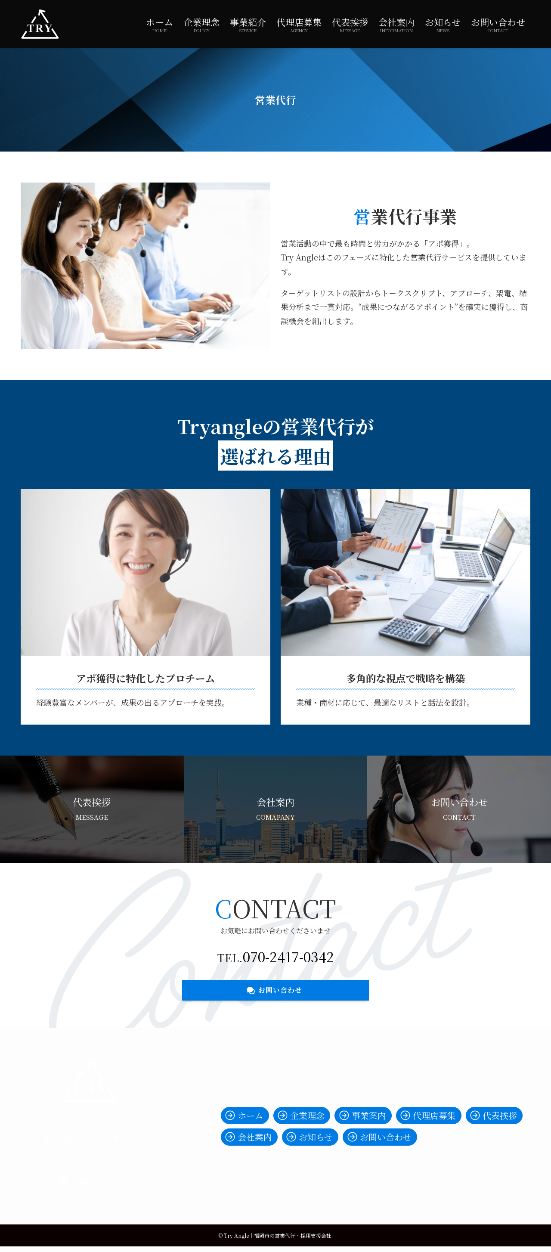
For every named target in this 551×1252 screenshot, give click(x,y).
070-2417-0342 (288, 956)
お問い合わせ (89, 1181)
